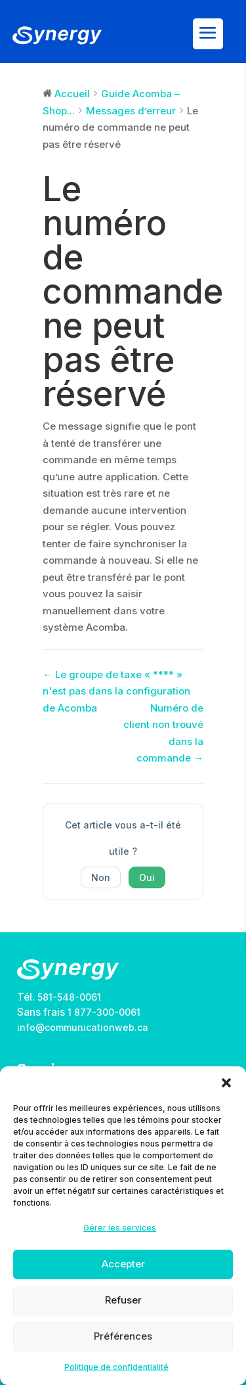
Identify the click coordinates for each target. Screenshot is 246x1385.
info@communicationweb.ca (82, 1027)
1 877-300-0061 (104, 1012)
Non (100, 877)
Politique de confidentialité (116, 1367)
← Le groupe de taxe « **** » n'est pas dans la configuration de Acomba (116, 691)
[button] (226, 1082)
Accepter (123, 1264)
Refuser (123, 1300)
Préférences (123, 1336)
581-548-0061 (69, 997)
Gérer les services (119, 1228)
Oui (147, 877)
